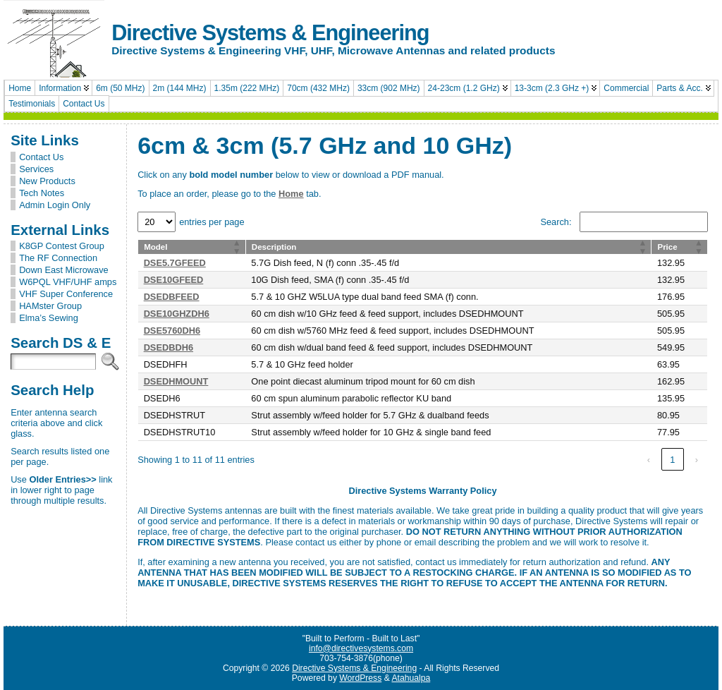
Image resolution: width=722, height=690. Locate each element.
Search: (555, 222)
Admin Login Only (54, 205)
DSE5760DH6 (172, 330)
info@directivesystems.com (361, 648)
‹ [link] (648, 459)
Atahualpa (410, 678)
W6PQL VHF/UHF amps (67, 282)
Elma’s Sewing (48, 318)
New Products (47, 181)
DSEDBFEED (172, 296)
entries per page (211, 222)
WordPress (360, 678)
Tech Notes (41, 193)
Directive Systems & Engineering (270, 32)
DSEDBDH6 (168, 347)
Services (36, 169)
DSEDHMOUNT (176, 381)
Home (291, 193)
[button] (237, 247)
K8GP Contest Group (61, 246)
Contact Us (41, 157)
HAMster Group (50, 306)
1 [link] (672, 459)
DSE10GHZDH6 (176, 313)
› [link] (696, 459)
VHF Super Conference (66, 294)
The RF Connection (58, 258)
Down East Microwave (64, 270)
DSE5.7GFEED (175, 263)
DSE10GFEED (174, 279)
